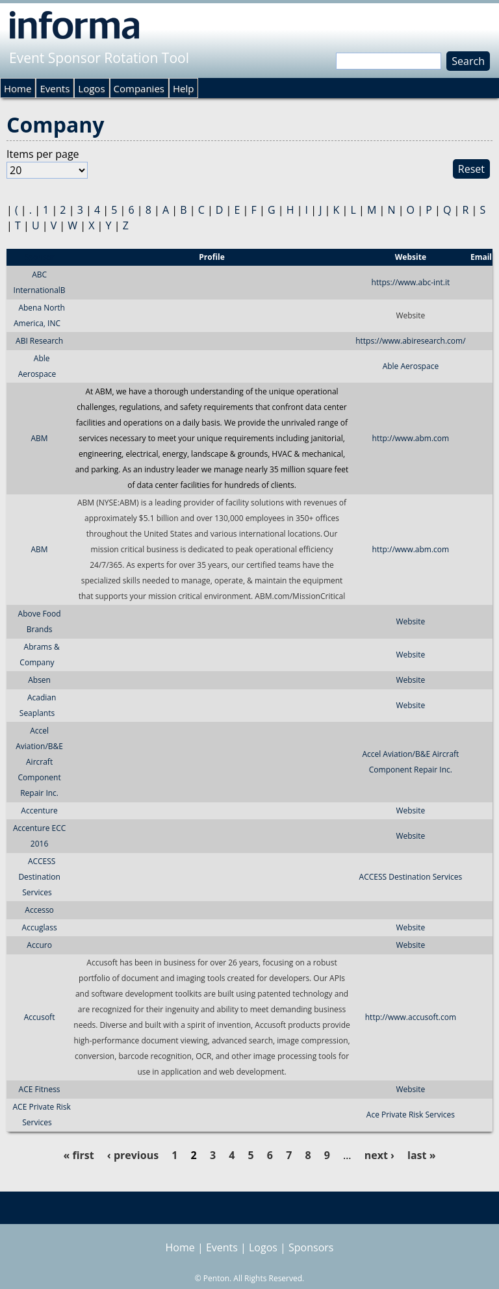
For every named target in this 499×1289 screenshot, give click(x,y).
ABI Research (39, 340)
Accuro (39, 945)
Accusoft (39, 1017)
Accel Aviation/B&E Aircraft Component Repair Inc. (39, 761)
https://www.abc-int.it (411, 282)
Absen (39, 679)
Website (410, 621)
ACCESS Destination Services (39, 877)
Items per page (42, 154)
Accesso (39, 909)
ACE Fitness (39, 1089)
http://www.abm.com (411, 438)
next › (379, 1155)
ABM (39, 438)
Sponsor (39, 256)
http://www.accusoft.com (410, 1017)
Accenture (39, 810)
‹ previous (133, 1155)
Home (17, 88)
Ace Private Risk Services (410, 1114)
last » (421, 1155)
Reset (471, 169)
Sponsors (310, 1247)
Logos (91, 88)
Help (183, 88)
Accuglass (39, 927)
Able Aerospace (411, 366)
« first (78, 1155)
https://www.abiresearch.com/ (410, 340)
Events (55, 88)
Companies (139, 88)
